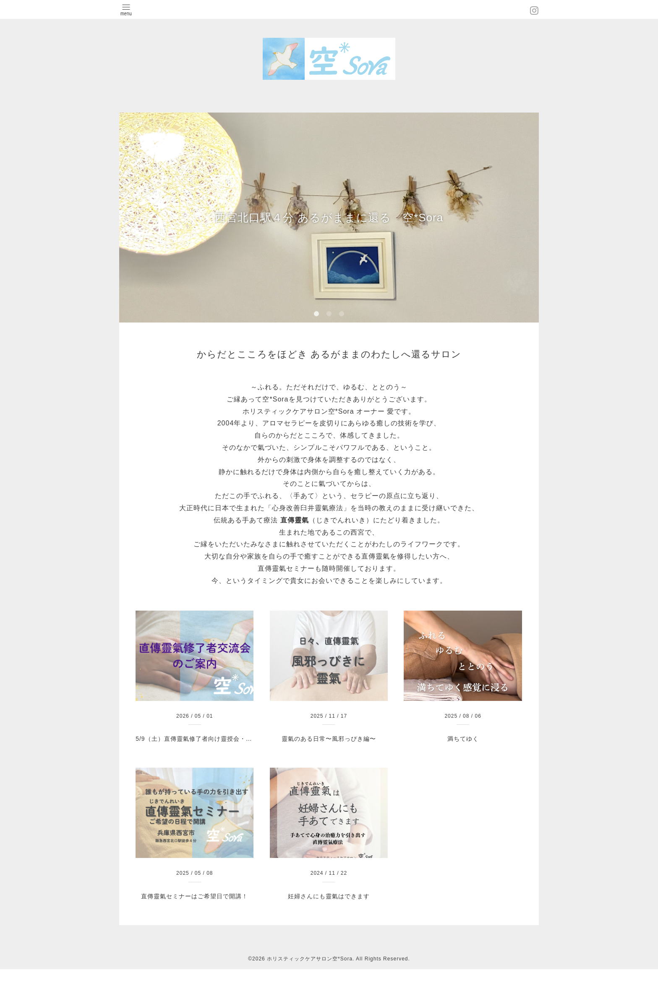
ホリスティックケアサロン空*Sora (309, 959)
